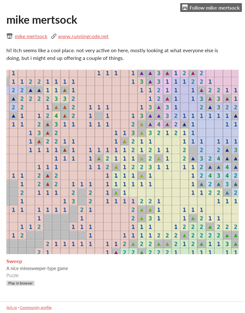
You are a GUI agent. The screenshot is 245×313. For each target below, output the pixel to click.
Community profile (36, 307)
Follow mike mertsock (211, 7)
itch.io (11, 307)
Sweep (14, 261)
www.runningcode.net (83, 36)
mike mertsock (31, 36)
